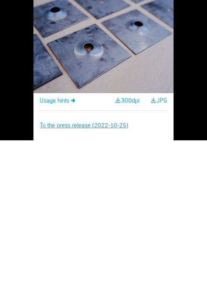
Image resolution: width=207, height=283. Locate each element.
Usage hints (54, 101)
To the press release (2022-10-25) (84, 126)
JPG (162, 101)
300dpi (130, 101)
